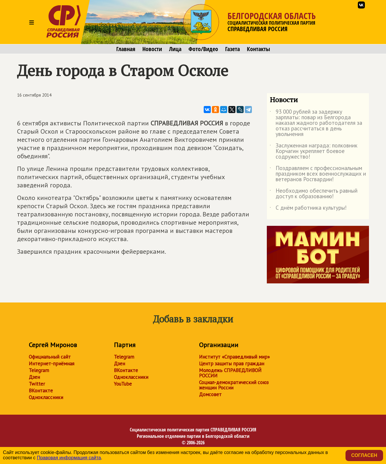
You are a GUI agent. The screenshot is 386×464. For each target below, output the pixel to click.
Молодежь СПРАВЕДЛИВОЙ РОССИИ (230, 373)
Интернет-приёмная (51, 363)
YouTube (123, 383)
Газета (232, 49)
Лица (175, 49)
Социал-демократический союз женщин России (234, 385)
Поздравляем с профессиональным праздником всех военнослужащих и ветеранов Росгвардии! (318, 174)
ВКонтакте (41, 390)
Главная (125, 49)
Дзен (34, 377)
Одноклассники (46, 397)
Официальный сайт (50, 356)
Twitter (37, 383)
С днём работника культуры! (308, 209)
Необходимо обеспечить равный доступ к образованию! (314, 194)
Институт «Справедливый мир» (234, 356)
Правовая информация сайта (69, 457)
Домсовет (210, 394)
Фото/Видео (203, 49)
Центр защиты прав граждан (231, 363)
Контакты (258, 49)
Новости (152, 49)
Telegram (39, 370)
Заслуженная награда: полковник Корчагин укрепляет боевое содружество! (314, 151)
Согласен (364, 455)
